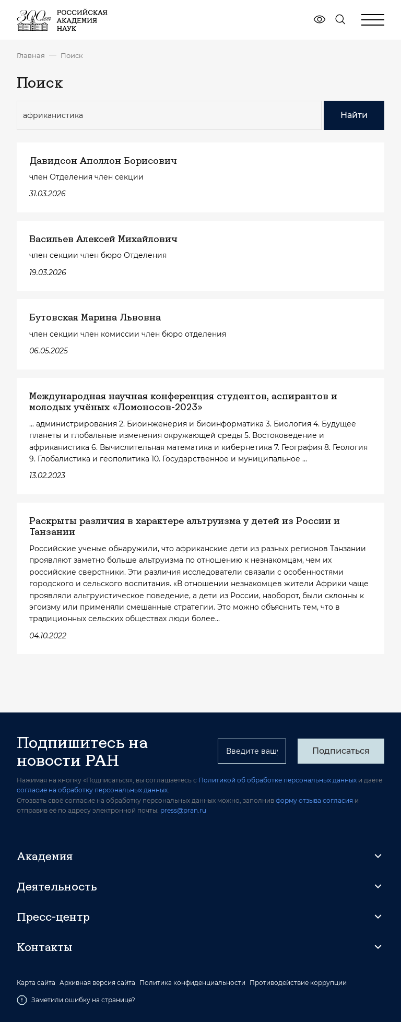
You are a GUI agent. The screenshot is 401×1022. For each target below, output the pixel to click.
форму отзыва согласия (314, 800)
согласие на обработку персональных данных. (93, 790)
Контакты (44, 947)
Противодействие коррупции (298, 983)
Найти (354, 115)
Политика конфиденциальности (192, 983)
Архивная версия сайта (97, 983)
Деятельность (57, 886)
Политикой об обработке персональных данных (277, 780)
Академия (45, 856)
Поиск (72, 55)
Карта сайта (36, 983)
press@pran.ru (183, 810)
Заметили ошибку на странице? (76, 1000)
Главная (31, 55)
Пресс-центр (53, 916)
